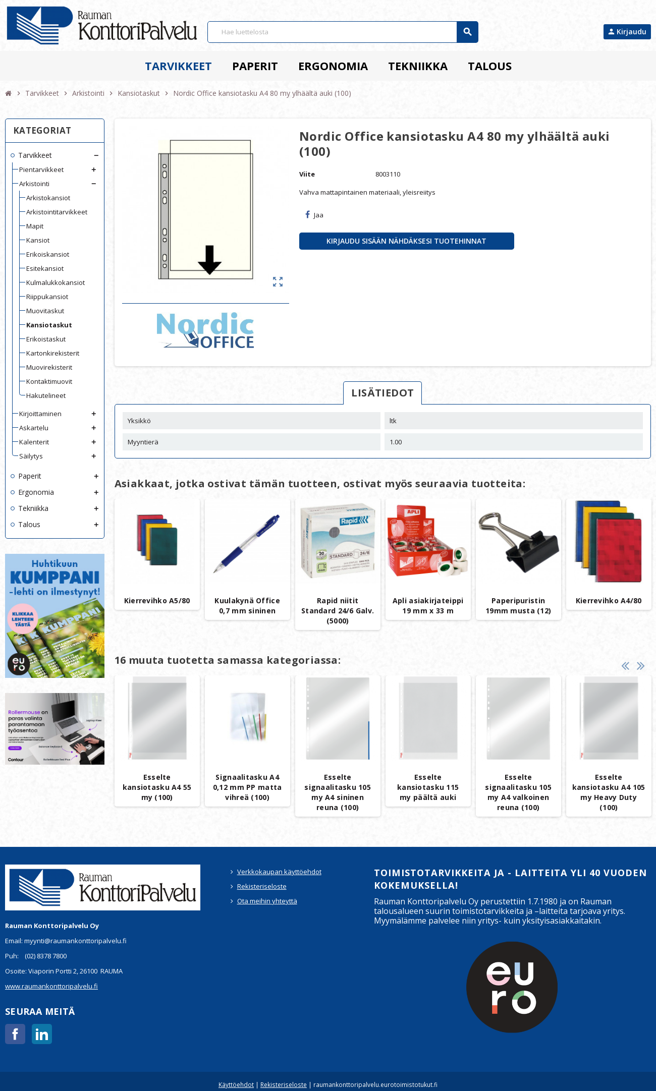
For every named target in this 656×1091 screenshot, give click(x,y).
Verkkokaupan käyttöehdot (279, 871)
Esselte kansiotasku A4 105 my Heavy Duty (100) (608, 792)
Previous (625, 665)
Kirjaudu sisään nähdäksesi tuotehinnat (406, 241)
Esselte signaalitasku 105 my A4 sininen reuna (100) (337, 792)
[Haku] (342, 32)
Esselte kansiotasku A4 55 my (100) (157, 787)
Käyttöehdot (236, 1084)
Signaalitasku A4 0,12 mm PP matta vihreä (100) (247, 787)
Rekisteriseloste (262, 886)
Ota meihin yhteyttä (267, 900)
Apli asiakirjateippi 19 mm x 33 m (428, 605)
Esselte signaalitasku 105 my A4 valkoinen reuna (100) (518, 792)
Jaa (314, 214)
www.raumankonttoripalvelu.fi (51, 986)
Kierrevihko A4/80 (609, 600)
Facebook (15, 1034)
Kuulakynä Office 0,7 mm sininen (247, 605)
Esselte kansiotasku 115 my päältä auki (428, 787)
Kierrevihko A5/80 (157, 600)
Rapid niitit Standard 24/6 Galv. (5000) (337, 610)
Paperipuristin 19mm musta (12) (518, 605)
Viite (307, 174)
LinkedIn (42, 1034)
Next (640, 665)
